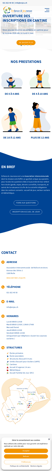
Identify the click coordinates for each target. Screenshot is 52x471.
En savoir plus (26, 42)
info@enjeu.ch (21, 3)
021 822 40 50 (8, 3)
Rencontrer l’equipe (16, 278)
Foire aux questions (26, 203)
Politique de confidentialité (19, 466)
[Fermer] (49, 439)
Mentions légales (36, 466)
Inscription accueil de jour (26, 211)
